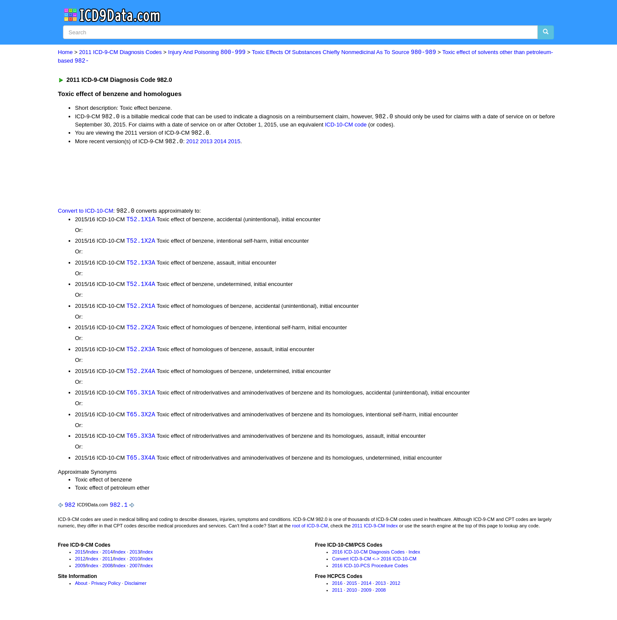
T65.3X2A (140, 418)
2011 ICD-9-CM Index (375, 530)
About (81, 587)
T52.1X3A (140, 264)
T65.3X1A (140, 396)
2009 (80, 569)
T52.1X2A (140, 242)
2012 (192, 142)
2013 (206, 142)
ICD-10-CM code (346, 125)
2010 (134, 563)
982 (70, 509)
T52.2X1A (140, 308)
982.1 (119, 509)
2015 (234, 142)
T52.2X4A (140, 374)
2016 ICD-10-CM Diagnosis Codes (368, 556)
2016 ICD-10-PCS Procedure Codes (370, 569)
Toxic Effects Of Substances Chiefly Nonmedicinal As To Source (344, 52)
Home (65, 52)
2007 (134, 569)
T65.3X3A (140, 440)
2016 (337, 587)
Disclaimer (136, 587)
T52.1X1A (140, 221)
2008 (107, 569)
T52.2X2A (140, 330)
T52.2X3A (140, 352)
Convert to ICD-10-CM (85, 212)
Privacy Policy (105, 587)
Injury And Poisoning (207, 52)
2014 (220, 142)
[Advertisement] (211, 176)
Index (93, 556)
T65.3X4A (140, 461)
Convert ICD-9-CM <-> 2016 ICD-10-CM (374, 563)
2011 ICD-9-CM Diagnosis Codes (120, 52)
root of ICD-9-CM (310, 530)
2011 (107, 563)
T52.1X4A (140, 286)
